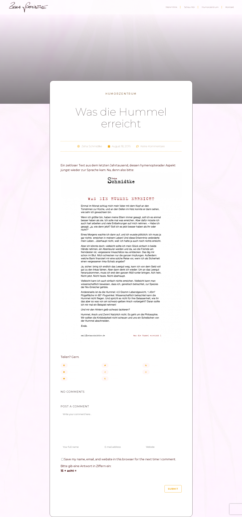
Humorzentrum (121, 93)
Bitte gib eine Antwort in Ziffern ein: (86, 466)
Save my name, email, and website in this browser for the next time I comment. (120, 459)
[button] (80, 365)
